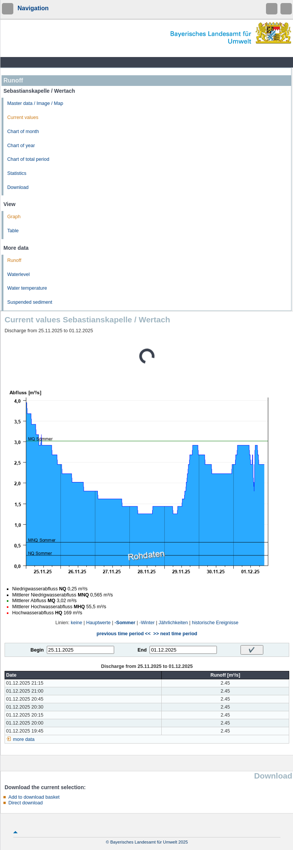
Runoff (14, 260)
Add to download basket (33, 797)
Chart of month (23, 131)
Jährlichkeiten (173, 622)
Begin (37, 650)
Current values (22, 117)
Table (13, 230)
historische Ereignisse (215, 622)
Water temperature (27, 288)
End (142, 650)
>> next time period (175, 633)
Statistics (16, 173)
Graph (14, 216)
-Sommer (125, 622)
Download (18, 187)
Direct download (25, 803)
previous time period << (124, 633)
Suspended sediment (29, 302)
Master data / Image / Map (35, 103)
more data (24, 739)
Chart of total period (28, 159)
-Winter (147, 622)
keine (76, 622)
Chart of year (21, 145)
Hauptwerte (98, 622)
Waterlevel (18, 274)
